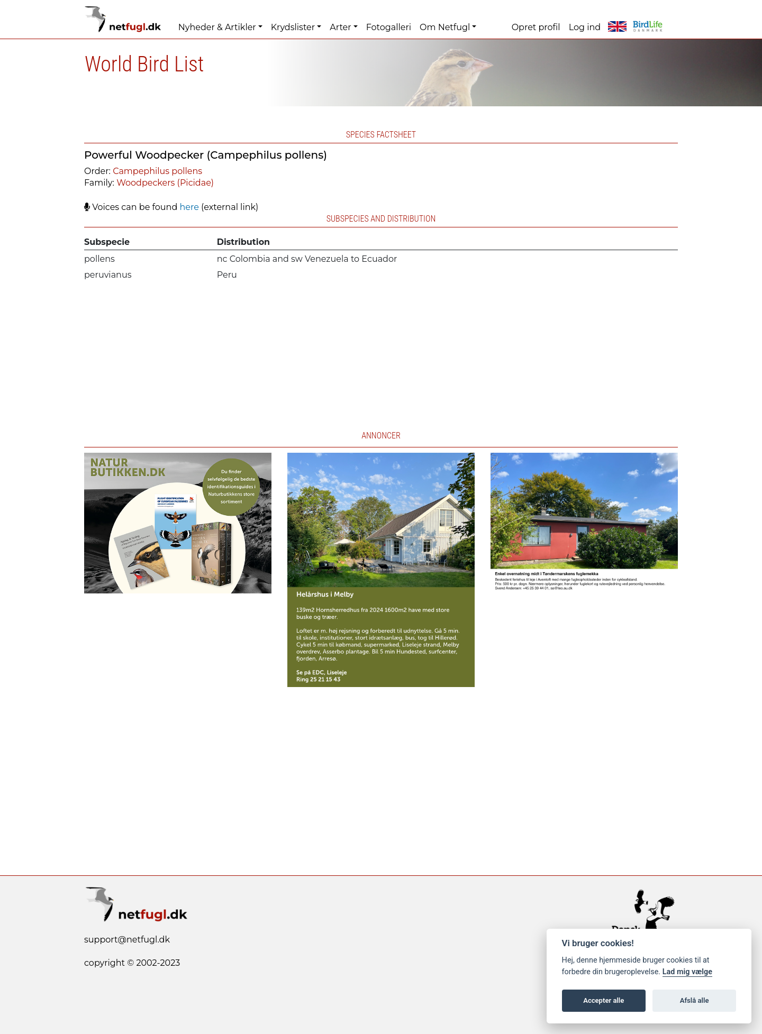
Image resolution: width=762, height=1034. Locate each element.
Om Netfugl (445, 27)
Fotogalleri (388, 27)
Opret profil (536, 27)
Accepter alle (603, 1000)
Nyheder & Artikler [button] (217, 27)
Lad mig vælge (687, 971)
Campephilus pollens (157, 171)
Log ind (585, 27)
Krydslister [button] (293, 27)
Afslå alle (694, 1000)
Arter (340, 27)
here (188, 207)
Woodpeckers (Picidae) (165, 183)
